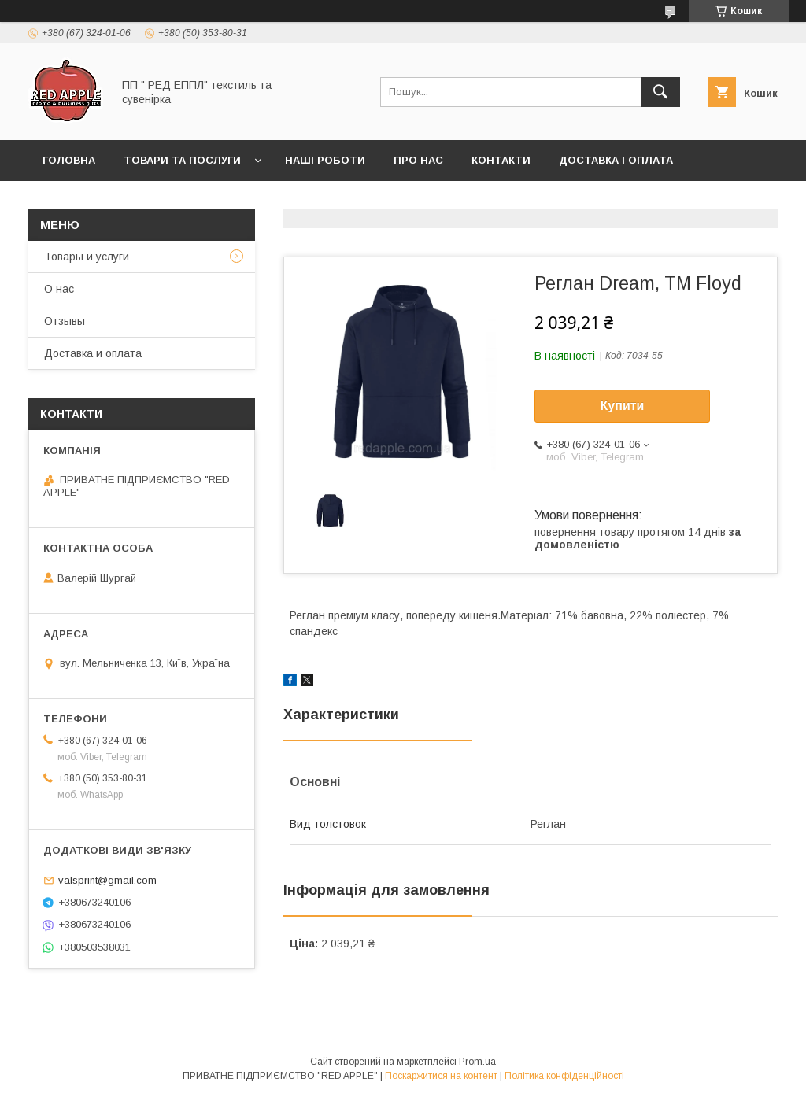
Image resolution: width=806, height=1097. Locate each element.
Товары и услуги (86, 256)
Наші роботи (325, 160)
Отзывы (64, 321)
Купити (623, 405)
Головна (69, 160)
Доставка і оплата (616, 160)
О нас (59, 289)
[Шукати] (660, 92)
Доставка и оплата (93, 353)
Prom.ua (477, 1061)
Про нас (418, 160)
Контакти (501, 160)
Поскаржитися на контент (441, 1075)
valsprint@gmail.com (107, 880)
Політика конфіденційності (564, 1075)
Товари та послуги (182, 160)
